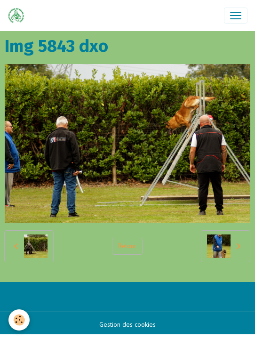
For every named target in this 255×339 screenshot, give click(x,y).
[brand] (18, 16)
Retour (127, 246)
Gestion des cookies (127, 324)
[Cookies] (19, 320)
